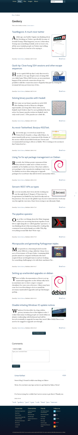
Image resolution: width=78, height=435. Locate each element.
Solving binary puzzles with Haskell (28, 98)
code (37, 402)
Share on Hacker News (76, 189)
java (48, 402)
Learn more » (30, 25)
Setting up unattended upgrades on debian (32, 273)
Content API (17, 424)
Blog (20, 1)
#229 (64, 375)
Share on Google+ (76, 185)
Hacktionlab (43, 416)
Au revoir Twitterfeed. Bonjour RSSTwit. (30, 127)
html (43, 402)
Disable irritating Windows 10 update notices (33, 305)
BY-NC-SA (40, 432)
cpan (32, 402)
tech (14, 402)
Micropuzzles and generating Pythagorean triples (35, 243)
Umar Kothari (20, 375)
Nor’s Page (43, 418)
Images (30, 1)
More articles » (39, 333)
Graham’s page (44, 422)
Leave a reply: (17, 349)
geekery (21, 402)
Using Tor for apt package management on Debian (36, 157)
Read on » (62, 59)
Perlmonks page (31, 414)
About (36, 1)
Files (24, 1)
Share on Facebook (76, 181)
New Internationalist (45, 414)
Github (64, 432)
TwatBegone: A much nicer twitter (28, 31)
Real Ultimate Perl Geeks (20, 420)
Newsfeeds (17, 413)
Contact (16, 426)
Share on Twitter (76, 177)
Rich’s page (43, 420)
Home (14, 1)
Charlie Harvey (39, 7)
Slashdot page (31, 416)
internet (54, 402)
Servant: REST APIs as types (25, 186)
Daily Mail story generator (20, 411)
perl (27, 402)
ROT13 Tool (17, 422)
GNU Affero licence (55, 432)
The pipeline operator (22, 214)
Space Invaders (18, 415)
